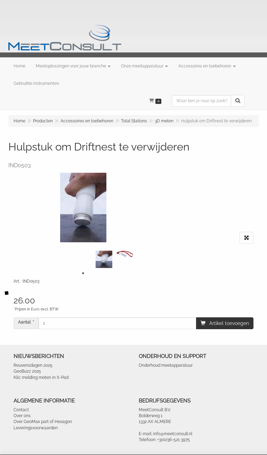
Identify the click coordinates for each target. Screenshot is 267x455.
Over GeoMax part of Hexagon (43, 421)
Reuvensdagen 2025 (33, 365)
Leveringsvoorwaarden (36, 427)
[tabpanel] (104, 259)
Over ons (22, 415)
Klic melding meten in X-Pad (41, 377)
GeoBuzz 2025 (27, 371)
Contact (21, 409)
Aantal (24, 322)
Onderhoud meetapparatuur (166, 365)
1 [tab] (83, 273)
